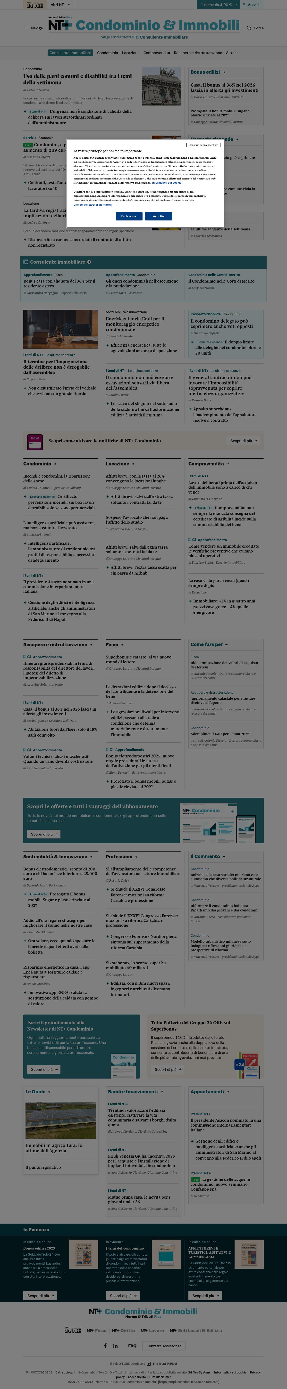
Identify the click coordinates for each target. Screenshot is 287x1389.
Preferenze (129, 216)
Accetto (158, 216)
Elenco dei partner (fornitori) (93, 204)
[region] (145, 183)
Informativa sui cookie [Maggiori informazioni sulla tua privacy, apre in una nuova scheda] (166, 182)
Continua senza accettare (203, 145)
